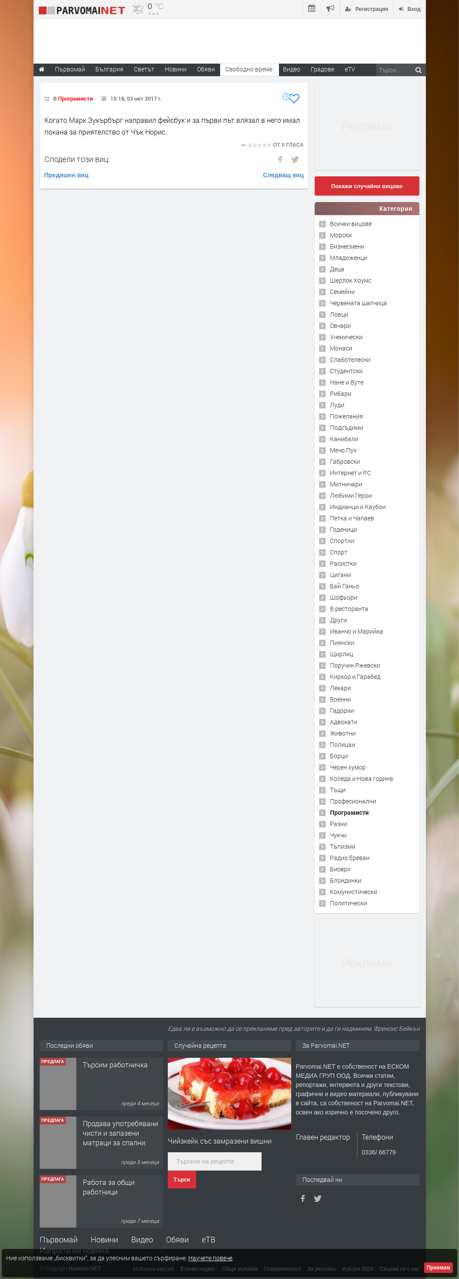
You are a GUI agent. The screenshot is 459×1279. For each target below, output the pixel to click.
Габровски (345, 461)
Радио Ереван (350, 858)
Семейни (342, 291)
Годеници (343, 529)
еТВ (208, 1239)
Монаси (341, 348)
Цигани (340, 574)
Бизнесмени (347, 246)
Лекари (340, 688)
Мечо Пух (343, 450)
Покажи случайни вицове (367, 186)
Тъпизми (342, 846)
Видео (142, 1239)
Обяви (177, 1239)
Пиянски (342, 642)
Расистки (343, 563)
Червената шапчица (358, 303)
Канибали (344, 439)
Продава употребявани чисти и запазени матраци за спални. (120, 1133)
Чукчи (338, 835)
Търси (182, 1180)
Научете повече (210, 1258)
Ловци (339, 314)
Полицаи (342, 744)
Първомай (59, 1239)
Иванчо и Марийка (356, 631)
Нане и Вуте (347, 382)
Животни (343, 733)
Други (338, 620)
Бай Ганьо (344, 586)
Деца (337, 269)
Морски (341, 235)
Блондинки (345, 880)
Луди (337, 405)
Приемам (438, 1268)
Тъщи (338, 790)
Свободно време (248, 69)
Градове (322, 69)
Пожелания (346, 416)
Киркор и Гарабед (355, 676)
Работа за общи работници (109, 1187)
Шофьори (343, 597)
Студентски (346, 371)
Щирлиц (341, 654)
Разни (338, 824)
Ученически (346, 337)
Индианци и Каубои (358, 507)
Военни (340, 699)
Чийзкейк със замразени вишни (220, 1140)
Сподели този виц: (77, 159)
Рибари (340, 393)
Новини (176, 69)
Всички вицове (351, 223)
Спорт (338, 552)
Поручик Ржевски (355, 665)
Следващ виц (283, 175)
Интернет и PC (350, 473)
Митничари (346, 484)
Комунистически (353, 892)
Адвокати (343, 722)
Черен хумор (348, 767)
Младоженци (348, 257)
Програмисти (75, 98)
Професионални (353, 801)
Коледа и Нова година (361, 778)
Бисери (340, 869)
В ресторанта (349, 608)
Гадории (342, 710)
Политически (348, 903)
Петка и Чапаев (352, 518)
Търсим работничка (115, 1064)
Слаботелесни (350, 359)
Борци (339, 756)
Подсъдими (346, 427)
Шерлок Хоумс (350, 280)
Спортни (342, 541)
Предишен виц (66, 175)
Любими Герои (351, 495)
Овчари (340, 325)
